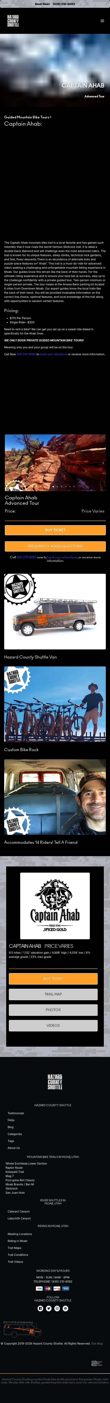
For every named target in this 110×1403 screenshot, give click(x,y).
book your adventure (53, 354)
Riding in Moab (17, 1241)
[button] (36, 486)
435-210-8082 (26, 354)
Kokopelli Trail (15, 1172)
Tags (11, 1141)
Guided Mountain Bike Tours (26, 117)
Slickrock (12, 1188)
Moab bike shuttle (54, 1379)
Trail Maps (14, 1248)
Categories (15, 1134)
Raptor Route (14, 1167)
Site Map (97, 1343)
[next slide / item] (103, 462)
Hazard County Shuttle (52, 1105)
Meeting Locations (20, 1234)
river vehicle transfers (94, 1382)
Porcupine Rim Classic (20, 1180)
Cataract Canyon (19, 1211)
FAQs (11, 1120)
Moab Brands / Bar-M (20, 1184)
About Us (14, 1148)
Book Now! (42, 4)
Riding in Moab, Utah (53, 1226)
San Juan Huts (15, 1192)
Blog (11, 1127)
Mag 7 (10, 1176)
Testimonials (16, 1113)
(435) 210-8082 (64, 4)
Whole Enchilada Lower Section (26, 1163)
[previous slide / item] (7, 462)
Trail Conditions (18, 1255)
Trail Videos (15, 1261)
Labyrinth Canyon (19, 1218)
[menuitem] (102, 21)
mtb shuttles (32, 1382)
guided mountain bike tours (58, 1382)
